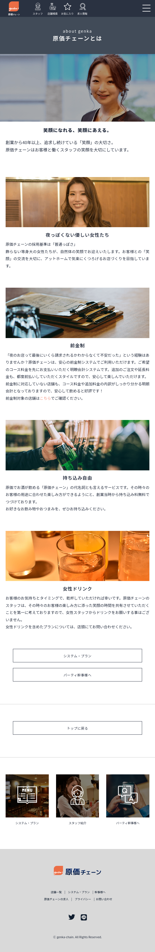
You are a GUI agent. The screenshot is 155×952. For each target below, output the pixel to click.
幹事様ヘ (100, 892)
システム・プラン (77, 655)
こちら (45, 398)
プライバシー (83, 899)
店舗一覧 (56, 892)
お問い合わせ (104, 899)
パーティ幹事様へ (77, 674)
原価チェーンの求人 (56, 899)
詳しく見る (27, 801)
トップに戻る (77, 728)
